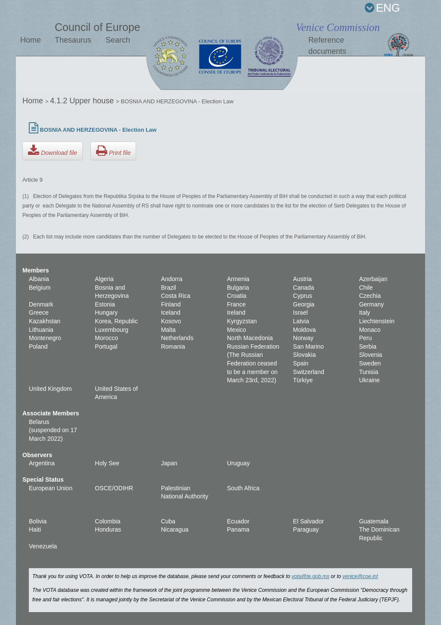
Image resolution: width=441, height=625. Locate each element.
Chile (366, 287)
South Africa (243, 488)
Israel (300, 312)
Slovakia (304, 354)
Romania (173, 346)
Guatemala (373, 521)
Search (118, 40)
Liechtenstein (377, 321)
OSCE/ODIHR (114, 488)
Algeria (104, 278)
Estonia (105, 304)
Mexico (236, 329)
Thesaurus (73, 40)
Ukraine (369, 380)
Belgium (40, 287)
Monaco (370, 329)
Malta (168, 329)
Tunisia (369, 371)
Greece (39, 312)
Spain (300, 363)
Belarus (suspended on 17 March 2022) (53, 430)
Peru (365, 337)
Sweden (370, 363)
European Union (50, 488)
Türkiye (303, 380)
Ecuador (238, 521)
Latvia (301, 321)
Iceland (170, 312)
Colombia (107, 521)
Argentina (42, 463)
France (236, 304)
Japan (169, 463)
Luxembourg (111, 329)
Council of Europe (97, 27)
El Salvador (308, 521)
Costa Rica (175, 295)
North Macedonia (250, 337)
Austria (302, 278)
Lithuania (41, 329)
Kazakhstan (44, 321)
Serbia (367, 346)
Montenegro (45, 337)
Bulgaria (238, 287)
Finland (171, 304)
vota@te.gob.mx (310, 576)
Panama (238, 529)
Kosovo (171, 321)
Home (30, 40)
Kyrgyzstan (242, 321)
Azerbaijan (373, 278)
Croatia (236, 295)
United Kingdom (50, 388)
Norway (303, 337)
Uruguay (238, 463)
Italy (364, 312)
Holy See (107, 463)
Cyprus (302, 295)
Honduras (108, 529)
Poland (38, 346)
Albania (39, 278)
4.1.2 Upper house (83, 100)
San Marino (308, 346)
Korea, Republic (116, 321)
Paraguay (306, 529)
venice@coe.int (360, 576)
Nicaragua (175, 529)
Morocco (106, 337)
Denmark (41, 304)
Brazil (168, 287)
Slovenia (370, 354)
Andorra (172, 278)
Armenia (238, 278)
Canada (303, 287)
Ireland (236, 312)
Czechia (370, 295)
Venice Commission (338, 27)
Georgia (303, 304)
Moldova (304, 329)
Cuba (168, 521)
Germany (371, 304)
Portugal (106, 346)
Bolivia (38, 521)
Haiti (35, 529)
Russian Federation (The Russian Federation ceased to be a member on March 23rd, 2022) (253, 363)
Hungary (106, 312)
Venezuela (43, 546)
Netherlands (177, 337)
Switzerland (308, 371)
